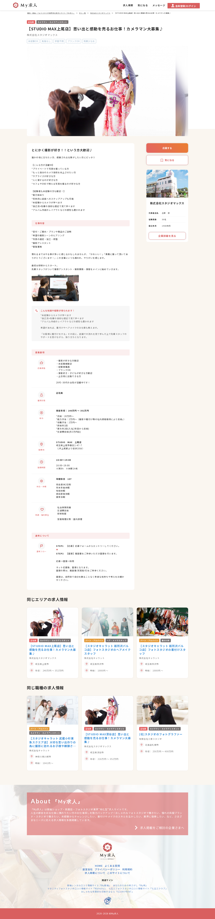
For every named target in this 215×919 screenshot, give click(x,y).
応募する (167, 148)
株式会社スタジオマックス (42, 35)
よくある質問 (112, 865)
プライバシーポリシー (107, 869)
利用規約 (127, 869)
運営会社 (87, 869)
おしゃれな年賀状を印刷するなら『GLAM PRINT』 (107, 891)
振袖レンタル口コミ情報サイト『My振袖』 (89, 885)
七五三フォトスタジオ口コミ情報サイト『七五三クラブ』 (138, 888)
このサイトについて (118, 873)
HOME (99, 865)
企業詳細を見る (167, 236)
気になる (167, 160)
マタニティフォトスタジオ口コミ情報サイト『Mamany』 (77, 888)
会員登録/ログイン (183, 6)
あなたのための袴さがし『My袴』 (130, 885)
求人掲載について (95, 873)
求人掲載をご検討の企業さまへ (158, 827)
